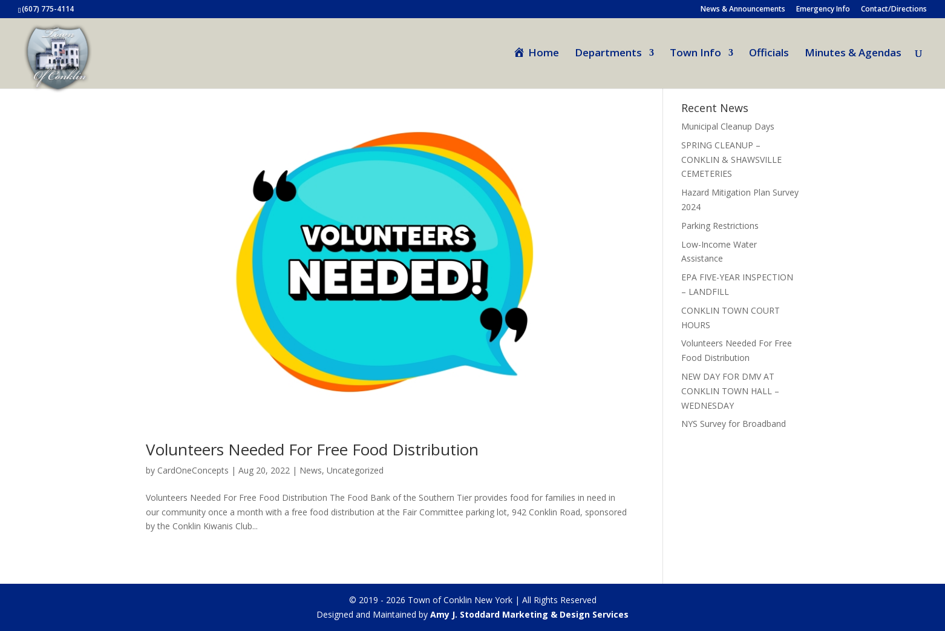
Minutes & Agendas (853, 53)
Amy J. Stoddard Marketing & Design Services (529, 614)
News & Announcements (743, 9)
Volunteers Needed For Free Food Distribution (312, 449)
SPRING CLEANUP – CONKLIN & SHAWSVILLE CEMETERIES (731, 159)
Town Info (695, 53)
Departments (608, 53)
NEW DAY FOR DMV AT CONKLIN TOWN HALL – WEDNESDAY (730, 391)
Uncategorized (355, 470)
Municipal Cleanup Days (727, 126)
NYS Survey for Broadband (733, 423)
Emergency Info (823, 9)
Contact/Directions (894, 9)
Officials (769, 53)
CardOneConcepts (193, 470)
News (310, 470)
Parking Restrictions (720, 225)
